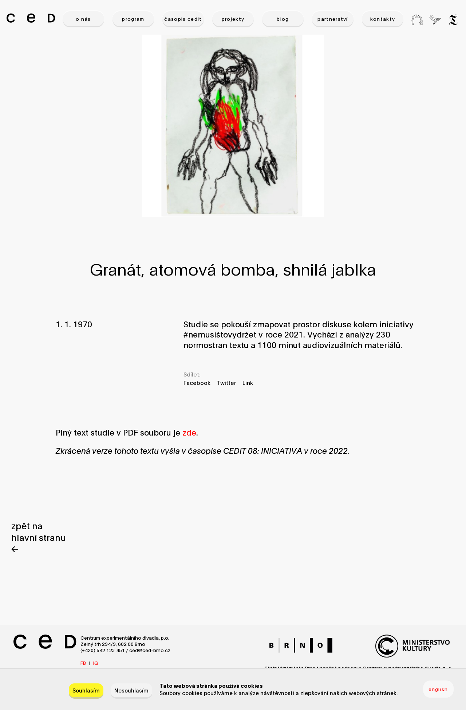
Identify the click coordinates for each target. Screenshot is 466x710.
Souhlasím (86, 690)
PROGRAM (133, 18)
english (438, 689)
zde (189, 432)
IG (95, 662)
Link (247, 382)
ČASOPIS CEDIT (183, 18)
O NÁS (83, 18)
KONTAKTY (382, 18)
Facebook (196, 382)
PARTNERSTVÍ (332, 18)
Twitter (226, 382)
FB (83, 662)
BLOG (283, 18)
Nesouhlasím (131, 690)
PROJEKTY (233, 18)
